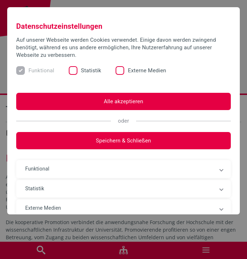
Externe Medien (147, 70)
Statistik (91, 70)
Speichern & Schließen (123, 140)
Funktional (41, 70)
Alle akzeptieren (123, 101)
